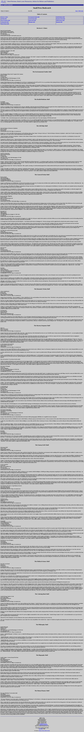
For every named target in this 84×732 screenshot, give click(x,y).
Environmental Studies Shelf (34, 17)
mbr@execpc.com (43, 723)
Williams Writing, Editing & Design (44, 730)
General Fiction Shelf (33, 18)
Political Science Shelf (60, 20)
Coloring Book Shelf (5, 22)
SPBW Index (80, 10)
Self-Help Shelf (4, 18)
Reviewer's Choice (4, 17)
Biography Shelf (59, 22)
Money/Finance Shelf (5, 23)
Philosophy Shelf (32, 22)
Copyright (41, 728)
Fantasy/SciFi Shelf (32, 20)
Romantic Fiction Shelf (60, 18)
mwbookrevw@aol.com (43, 724)
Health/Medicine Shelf (60, 17)
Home (76, 10)
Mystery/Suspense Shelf (5, 20)
